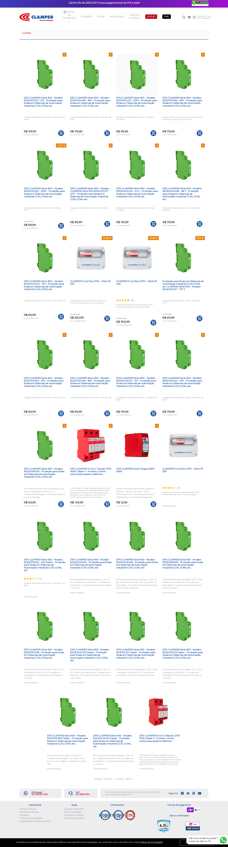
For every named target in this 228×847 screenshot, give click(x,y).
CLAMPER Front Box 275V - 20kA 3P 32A (90, 282)
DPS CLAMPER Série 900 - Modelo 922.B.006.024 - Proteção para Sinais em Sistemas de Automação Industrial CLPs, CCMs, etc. (44, 472)
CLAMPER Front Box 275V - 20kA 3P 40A (136, 282)
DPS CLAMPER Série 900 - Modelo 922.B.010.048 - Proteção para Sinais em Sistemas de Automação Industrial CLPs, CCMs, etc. (44, 653)
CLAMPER (26, 33)
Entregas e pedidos (74, 815)
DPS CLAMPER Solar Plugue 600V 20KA (135, 470)
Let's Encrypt (179, 826)
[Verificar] (200, 3)
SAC (77, 792)
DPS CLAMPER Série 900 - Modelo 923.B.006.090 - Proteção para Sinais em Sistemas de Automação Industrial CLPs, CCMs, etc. (182, 563)
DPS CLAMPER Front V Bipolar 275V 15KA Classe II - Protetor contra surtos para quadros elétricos (159, 738)
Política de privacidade (30, 818)
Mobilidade (117, 16)
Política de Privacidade (151, 842)
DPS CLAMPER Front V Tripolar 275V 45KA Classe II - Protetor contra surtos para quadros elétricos (91, 471)
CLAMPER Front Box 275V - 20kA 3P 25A (182, 470)
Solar (101, 16)
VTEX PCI (193, 826)
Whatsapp (37, 792)
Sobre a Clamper (27, 809)
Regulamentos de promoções (34, 821)
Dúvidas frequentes (74, 809)
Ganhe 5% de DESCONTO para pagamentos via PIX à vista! (104, 2)
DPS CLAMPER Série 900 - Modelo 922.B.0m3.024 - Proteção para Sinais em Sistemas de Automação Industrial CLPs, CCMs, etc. (90, 563)
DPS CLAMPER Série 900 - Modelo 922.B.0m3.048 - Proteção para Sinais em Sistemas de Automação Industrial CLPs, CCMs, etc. (137, 563)
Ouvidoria (24, 815)
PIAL (166, 16)
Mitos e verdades (72, 812)
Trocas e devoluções (74, 818)
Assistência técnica (29, 812)
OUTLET (151, 16)
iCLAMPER (86, 16)
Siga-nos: (173, 793)
